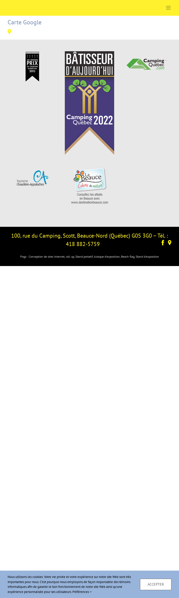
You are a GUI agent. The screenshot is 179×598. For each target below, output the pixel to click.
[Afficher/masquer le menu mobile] (168, 7)
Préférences (82, 592)
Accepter (156, 584)
